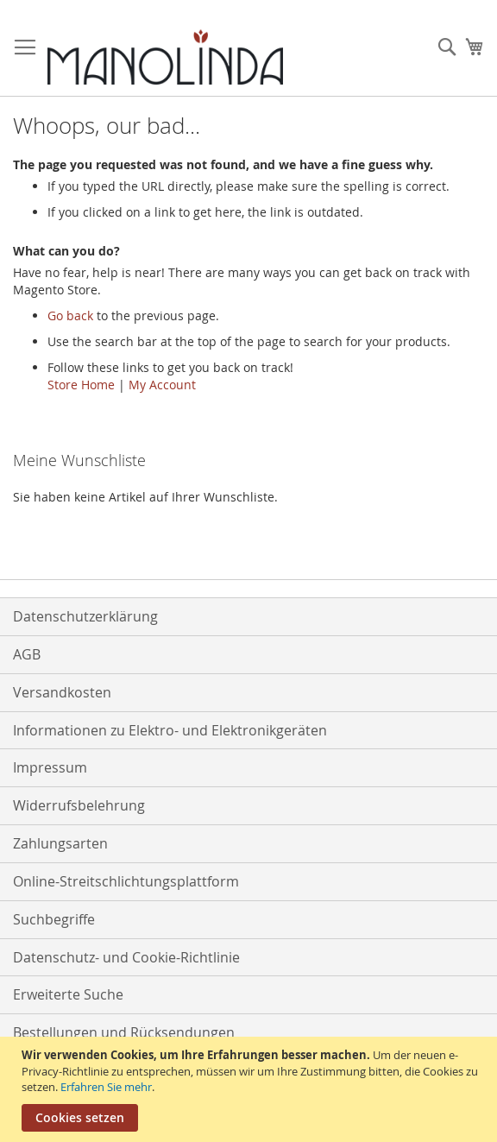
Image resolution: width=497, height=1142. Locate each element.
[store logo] (165, 57)
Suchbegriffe (54, 919)
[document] (251, 1089)
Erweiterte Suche (68, 994)
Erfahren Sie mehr (106, 1087)
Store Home (81, 384)
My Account (162, 384)
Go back (70, 315)
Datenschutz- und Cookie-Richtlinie (126, 957)
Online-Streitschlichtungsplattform (126, 881)
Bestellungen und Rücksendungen (124, 1032)
